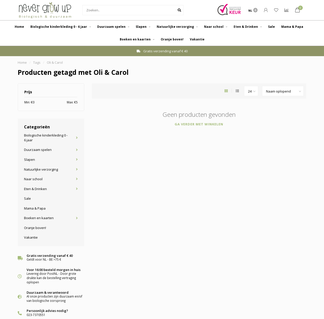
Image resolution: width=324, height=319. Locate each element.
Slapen (141, 27)
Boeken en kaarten (135, 39)
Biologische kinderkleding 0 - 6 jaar (58, 27)
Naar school (214, 27)
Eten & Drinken (246, 27)
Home (19, 27)
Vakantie (197, 39)
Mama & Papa (292, 27)
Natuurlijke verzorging (175, 27)
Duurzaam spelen (111, 27)
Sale (271, 27)
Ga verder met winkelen (199, 124)
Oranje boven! (172, 39)
